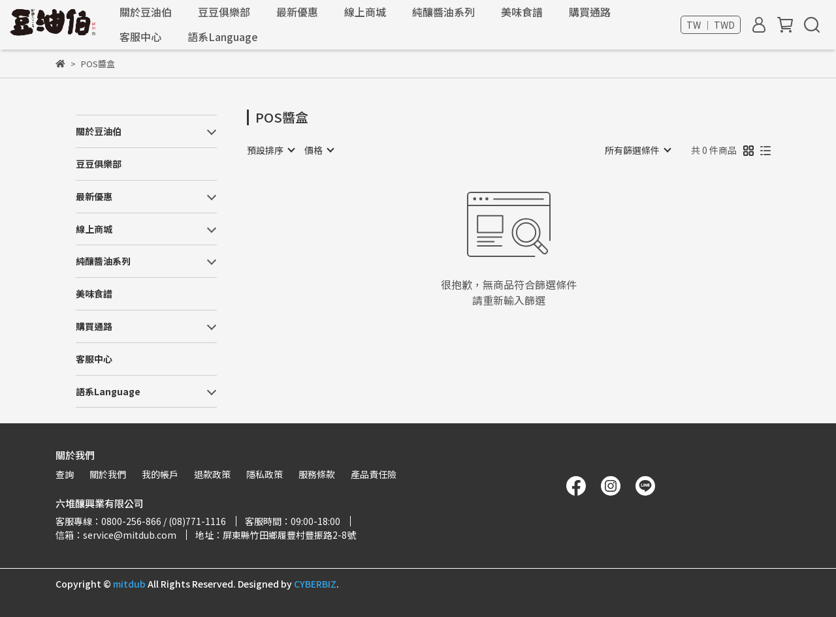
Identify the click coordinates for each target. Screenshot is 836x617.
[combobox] (270, 150)
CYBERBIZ (315, 583)
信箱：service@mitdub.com (116, 534)
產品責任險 (373, 474)
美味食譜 (522, 12)
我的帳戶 (160, 474)
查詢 (65, 474)
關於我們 (107, 474)
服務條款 (316, 474)
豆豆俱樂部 (224, 12)
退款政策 (212, 474)
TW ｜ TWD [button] (710, 25)
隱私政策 (264, 474)
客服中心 (140, 36)
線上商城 (365, 12)
